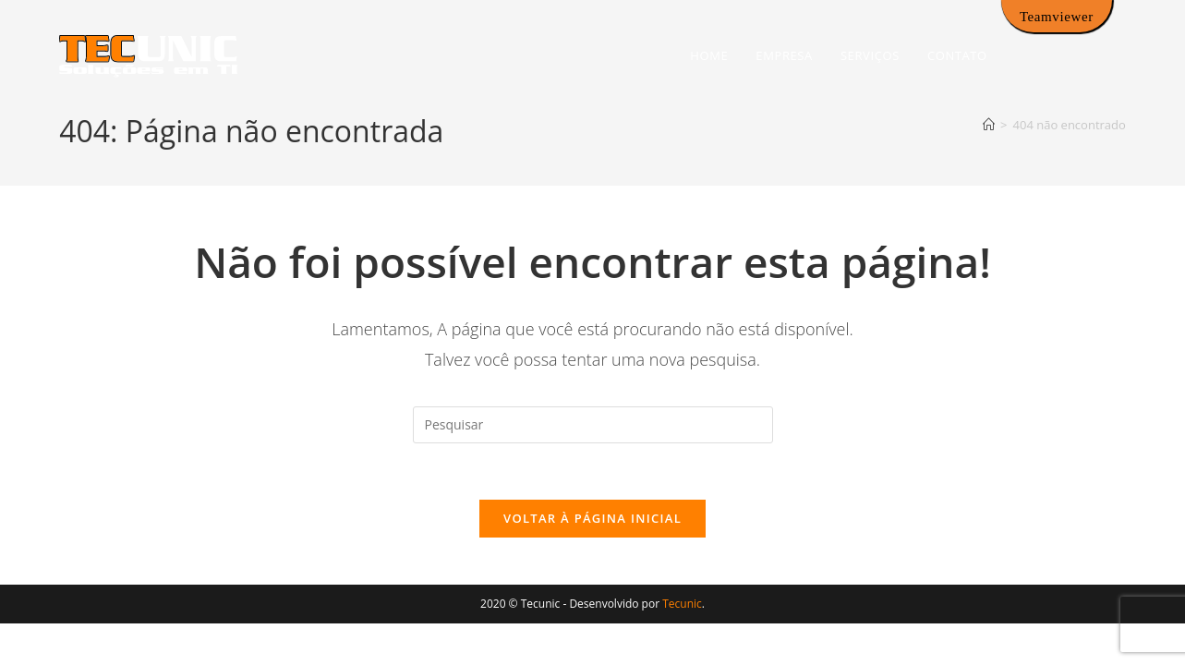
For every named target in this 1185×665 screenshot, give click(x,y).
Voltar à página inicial (592, 518)
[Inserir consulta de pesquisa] (593, 424)
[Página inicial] (989, 124)
